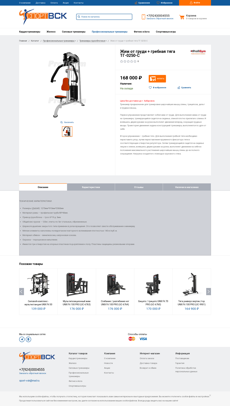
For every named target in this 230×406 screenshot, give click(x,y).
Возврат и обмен (148, 368)
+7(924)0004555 (158, 15)
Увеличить (67, 122)
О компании (25, 3)
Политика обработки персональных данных (186, 370)
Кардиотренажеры (29, 31)
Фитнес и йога (142, 31)
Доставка (40, 3)
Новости (108, 363)
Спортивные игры (166, 31)
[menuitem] (29, 31)
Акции (66, 3)
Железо (51, 31)
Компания (109, 353)
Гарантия (179, 363)
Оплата (54, 3)
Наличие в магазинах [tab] (187, 187)
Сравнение (142, 3)
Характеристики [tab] (91, 187)
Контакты (79, 3)
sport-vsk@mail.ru (29, 380)
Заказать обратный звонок (159, 18)
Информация (182, 353)
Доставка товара (148, 363)
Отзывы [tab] (138, 187)
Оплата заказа (147, 358)
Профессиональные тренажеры (109, 31)
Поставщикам (182, 358)
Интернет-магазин (150, 353)
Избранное (164, 3)
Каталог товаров (78, 353)
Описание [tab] (43, 187)
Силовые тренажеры (73, 31)
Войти (195, 2)
